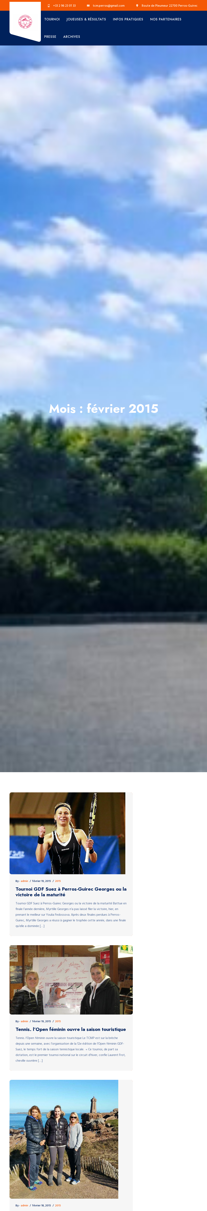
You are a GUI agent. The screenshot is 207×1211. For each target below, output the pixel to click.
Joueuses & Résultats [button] (86, 19)
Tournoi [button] (52, 19)
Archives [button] (71, 36)
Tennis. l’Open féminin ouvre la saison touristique (71, 1029)
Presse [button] (50, 36)
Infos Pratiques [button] (128, 19)
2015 (58, 881)
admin (24, 881)
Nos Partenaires (166, 19)
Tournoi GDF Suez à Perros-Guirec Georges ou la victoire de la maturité (71, 892)
